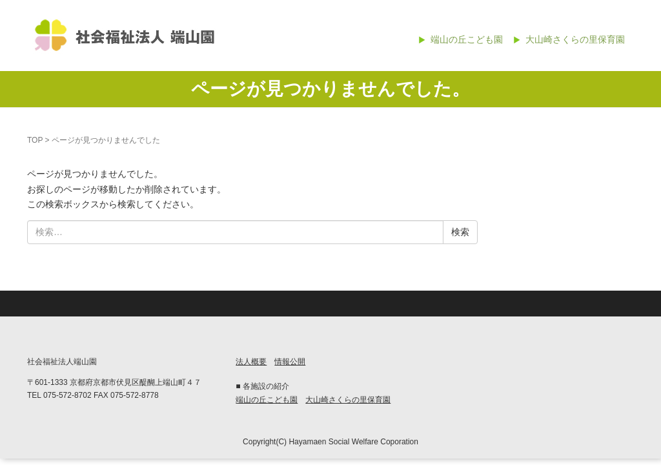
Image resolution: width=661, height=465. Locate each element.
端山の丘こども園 (467, 39)
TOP (35, 140)
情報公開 (289, 361)
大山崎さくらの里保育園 (575, 39)
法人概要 (251, 361)
